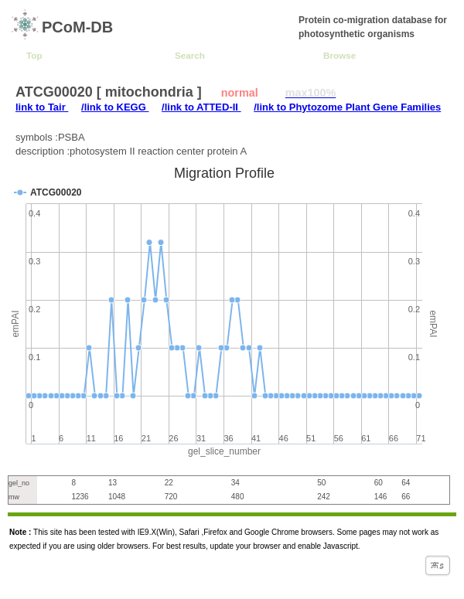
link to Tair (41, 107)
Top (34, 55)
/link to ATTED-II (201, 107)
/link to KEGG (114, 107)
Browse (339, 55)
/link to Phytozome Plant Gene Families (347, 107)
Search (190, 55)
